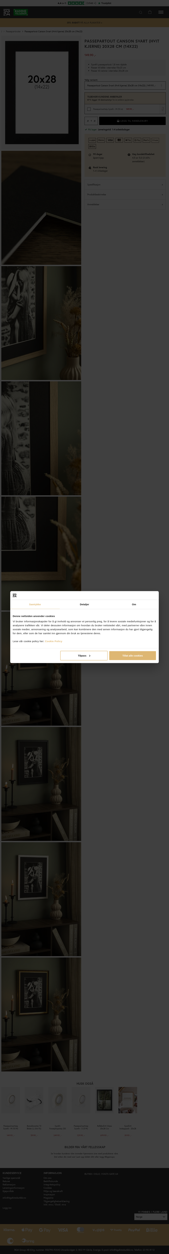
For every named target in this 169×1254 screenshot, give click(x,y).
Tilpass (84, 655)
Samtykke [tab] (35, 604)
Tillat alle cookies (132, 655)
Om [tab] (134, 604)
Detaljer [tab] (84, 604)
